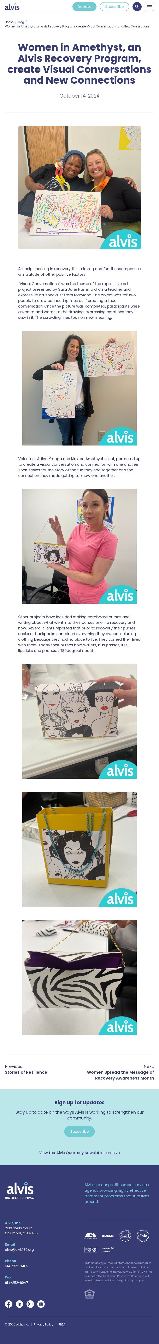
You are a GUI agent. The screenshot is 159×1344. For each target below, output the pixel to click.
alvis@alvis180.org (19, 1249)
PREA (62, 1324)
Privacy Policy (43, 1324)
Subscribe (114, 6)
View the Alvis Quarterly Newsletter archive (79, 1152)
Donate (84, 6)
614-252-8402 (16, 1266)
